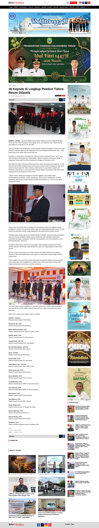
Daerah (14, 85)
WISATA (72, 7)
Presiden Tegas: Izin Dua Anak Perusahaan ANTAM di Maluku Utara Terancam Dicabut (83, 493)
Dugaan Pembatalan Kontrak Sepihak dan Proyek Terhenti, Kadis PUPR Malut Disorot (82, 418)
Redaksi (67, 524)
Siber (72, 524)
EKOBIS (49, 7)
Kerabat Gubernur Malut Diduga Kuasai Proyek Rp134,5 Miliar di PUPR (82, 408)
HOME (11, 7)
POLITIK (30, 7)
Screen (73, 2)
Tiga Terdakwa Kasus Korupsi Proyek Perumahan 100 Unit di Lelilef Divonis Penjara (82, 436)
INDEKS (83, 7)
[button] (89, 6)
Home (10, 85)
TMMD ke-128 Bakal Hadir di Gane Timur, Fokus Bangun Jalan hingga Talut (82, 427)
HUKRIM (43, 7)
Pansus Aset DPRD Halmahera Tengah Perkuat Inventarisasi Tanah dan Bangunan (50, 514)
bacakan (58, 95)
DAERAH (37, 7)
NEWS (16, 7)
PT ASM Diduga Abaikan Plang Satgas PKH (82, 472)
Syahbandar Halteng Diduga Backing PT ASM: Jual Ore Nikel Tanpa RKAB (82, 446)
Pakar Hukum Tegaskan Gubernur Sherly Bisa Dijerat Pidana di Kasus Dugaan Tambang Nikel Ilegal (82, 455)
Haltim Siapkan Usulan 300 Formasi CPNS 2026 (82, 482)
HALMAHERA (23, 7)
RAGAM (56, 7)
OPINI (77, 7)
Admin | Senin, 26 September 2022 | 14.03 (17, 95)
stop (63, 95)
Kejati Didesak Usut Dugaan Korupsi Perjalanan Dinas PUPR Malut (82, 464)
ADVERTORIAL (64, 7)
